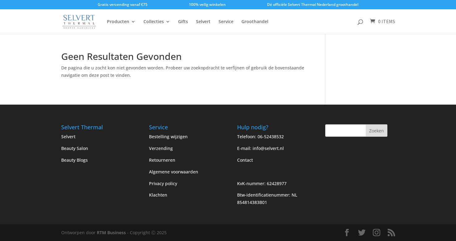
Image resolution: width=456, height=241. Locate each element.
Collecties (153, 21)
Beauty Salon (74, 148)
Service (226, 21)
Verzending (161, 148)
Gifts (183, 21)
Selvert (203, 21)
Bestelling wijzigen (168, 136)
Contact (245, 160)
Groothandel (254, 21)
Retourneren (162, 160)
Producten (118, 21)
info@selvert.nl (268, 148)
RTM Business (111, 232)
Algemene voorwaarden (173, 172)
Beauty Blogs (74, 160)
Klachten (158, 195)
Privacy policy (163, 183)
